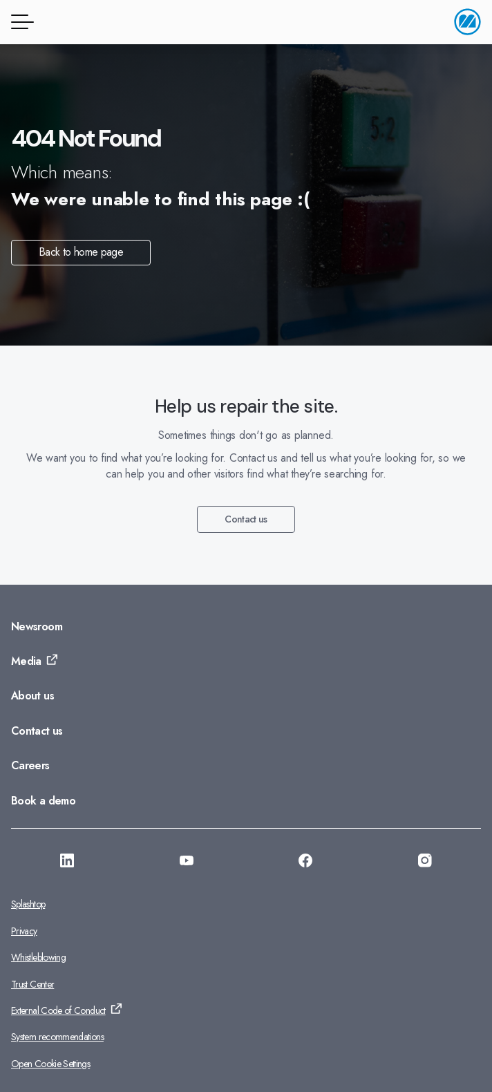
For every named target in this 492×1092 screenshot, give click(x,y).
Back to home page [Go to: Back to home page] (81, 252)
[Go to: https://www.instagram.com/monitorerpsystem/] (425, 863)
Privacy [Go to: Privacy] (24, 931)
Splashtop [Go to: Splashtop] (28, 904)
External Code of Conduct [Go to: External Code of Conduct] (58, 1010)
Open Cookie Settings (50, 1064)
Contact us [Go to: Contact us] (246, 519)
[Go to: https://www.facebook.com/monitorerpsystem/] (305, 863)
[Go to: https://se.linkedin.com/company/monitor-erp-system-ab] (67, 863)
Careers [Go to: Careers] (30, 765)
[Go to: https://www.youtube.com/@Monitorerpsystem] (186, 863)
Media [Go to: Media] (26, 661)
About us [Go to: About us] (32, 696)
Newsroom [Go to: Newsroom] (36, 626)
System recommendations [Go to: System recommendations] (57, 1037)
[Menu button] (20, 22)
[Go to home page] (467, 21)
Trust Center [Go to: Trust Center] (32, 984)
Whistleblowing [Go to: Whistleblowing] (38, 957)
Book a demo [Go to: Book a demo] (43, 801)
